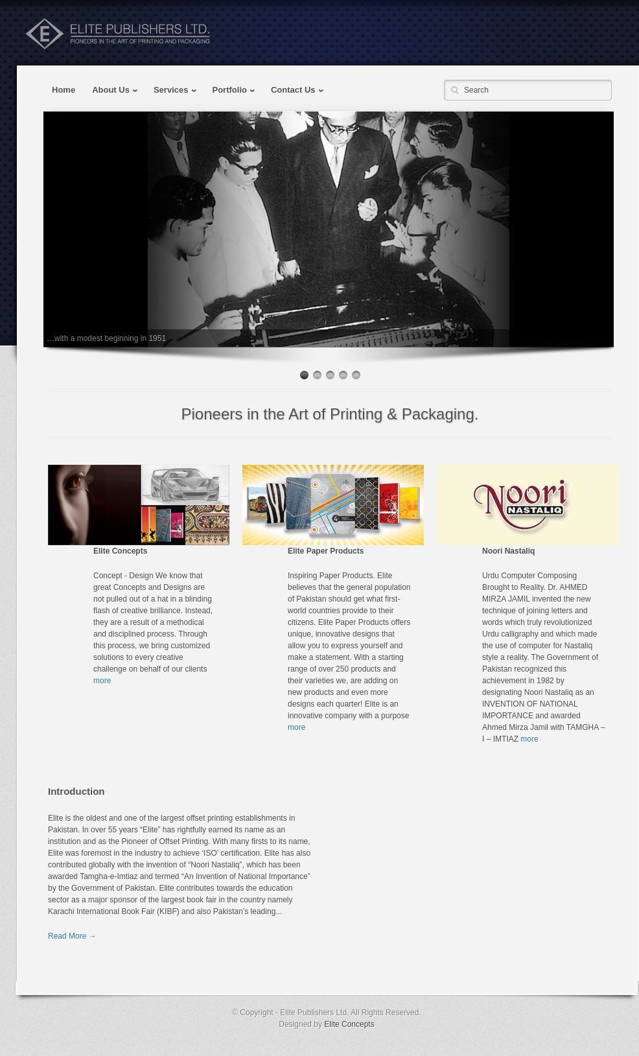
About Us (111, 91)
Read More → (72, 936)
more (102, 680)
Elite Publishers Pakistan (118, 33)
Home (63, 90)
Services (171, 91)
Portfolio (230, 91)
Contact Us (293, 91)
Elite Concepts (349, 1024)
